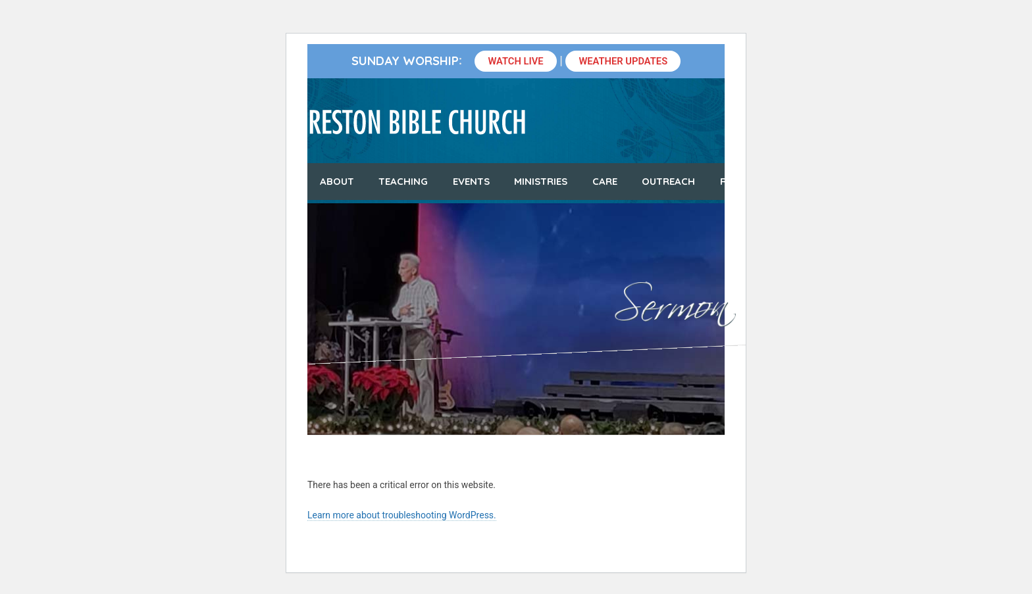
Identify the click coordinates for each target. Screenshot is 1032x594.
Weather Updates (623, 61)
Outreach (668, 181)
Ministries (540, 181)
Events (471, 181)
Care (604, 181)
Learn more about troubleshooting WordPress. (401, 515)
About (337, 181)
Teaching (403, 181)
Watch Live (515, 61)
